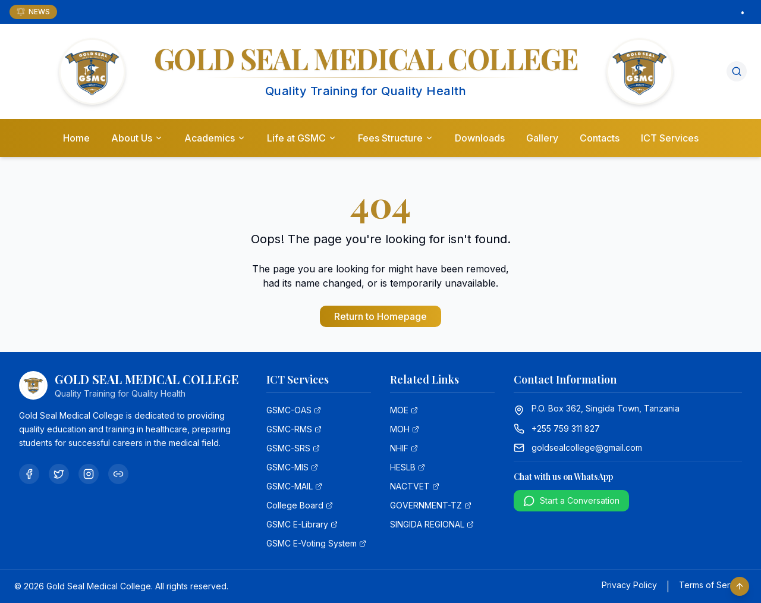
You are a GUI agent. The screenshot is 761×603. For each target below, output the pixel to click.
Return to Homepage (380, 316)
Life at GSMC (302, 139)
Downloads (480, 139)
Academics (215, 139)
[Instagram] (88, 474)
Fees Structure (395, 139)
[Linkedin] (118, 474)
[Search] (737, 72)
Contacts (600, 139)
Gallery (542, 139)
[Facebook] (29, 474)
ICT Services (670, 139)
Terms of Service (713, 585)
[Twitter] (59, 474)
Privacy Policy (629, 585)
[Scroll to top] (739, 586)
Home (76, 139)
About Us (137, 139)
